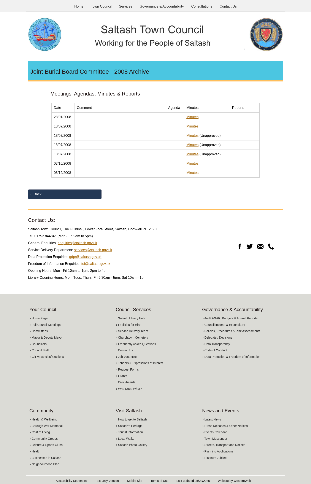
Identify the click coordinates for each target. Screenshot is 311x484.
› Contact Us (124, 350)
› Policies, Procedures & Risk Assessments (231, 331)
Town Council (101, 6)
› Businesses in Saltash (45, 458)
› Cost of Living (40, 432)
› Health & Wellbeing (43, 419)
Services (125, 6)
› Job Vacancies (127, 356)
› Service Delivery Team (132, 331)
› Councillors (38, 344)
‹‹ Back (35, 194)
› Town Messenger (215, 438)
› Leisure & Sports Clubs (46, 445)
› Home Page (39, 318)
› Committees (39, 331)
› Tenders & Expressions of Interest (139, 363)
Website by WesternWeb (234, 480)
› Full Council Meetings (45, 324)
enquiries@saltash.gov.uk (77, 243)
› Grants (121, 376)
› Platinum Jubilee (215, 458)
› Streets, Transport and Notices (224, 445)
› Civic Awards (125, 382)
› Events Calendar (215, 432)
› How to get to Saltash (131, 419)
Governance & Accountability (162, 6)
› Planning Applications (218, 451)
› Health (35, 451)
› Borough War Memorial (46, 426)
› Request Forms (127, 369)
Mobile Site (134, 480)
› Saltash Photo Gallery (131, 445)
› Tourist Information (129, 432)
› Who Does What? (129, 388)
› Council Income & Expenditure (224, 324)
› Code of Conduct (215, 350)
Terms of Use (159, 480)
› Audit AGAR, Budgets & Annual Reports (230, 318)
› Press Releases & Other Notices (225, 426)
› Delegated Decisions (217, 337)
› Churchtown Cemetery (132, 337)
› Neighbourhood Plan (44, 464)
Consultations (201, 6)
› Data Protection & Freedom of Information (231, 356)
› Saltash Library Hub (130, 318)
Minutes (192, 117)
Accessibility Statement (71, 480)
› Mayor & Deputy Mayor (46, 337)
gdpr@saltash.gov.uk (85, 257)
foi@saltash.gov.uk (95, 264)
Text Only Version (107, 480)
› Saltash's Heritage (129, 426)
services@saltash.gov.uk (93, 250)
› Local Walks (125, 438)
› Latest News (212, 419)
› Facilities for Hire (128, 324)
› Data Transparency (216, 344)
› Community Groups (44, 438)
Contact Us (228, 6)
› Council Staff (39, 350)
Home (79, 6)
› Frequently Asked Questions (136, 344)
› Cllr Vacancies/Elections (47, 356)
